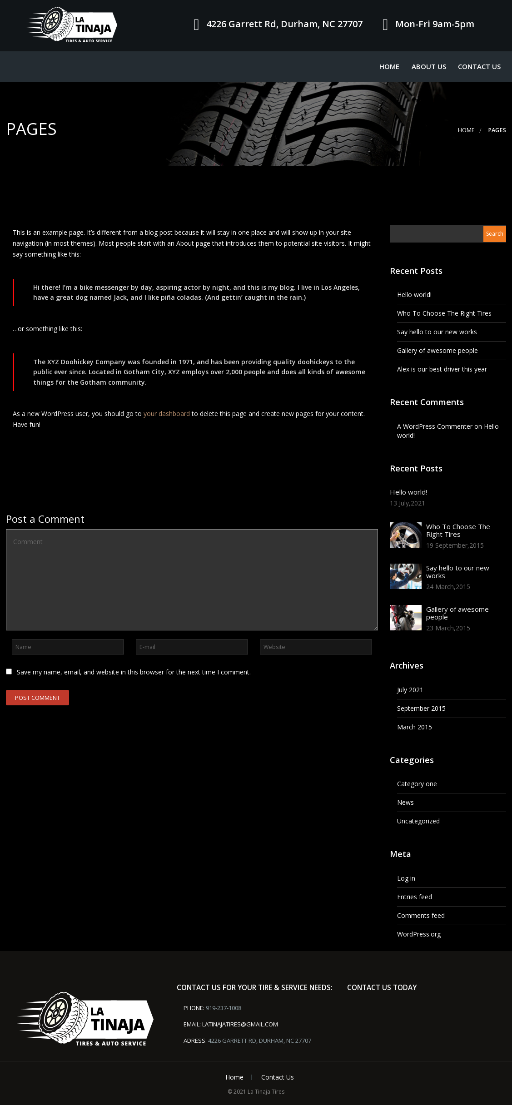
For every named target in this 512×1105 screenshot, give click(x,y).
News (405, 802)
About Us (429, 66)
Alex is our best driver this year (442, 369)
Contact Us (479, 66)
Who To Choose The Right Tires (444, 313)
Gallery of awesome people (437, 350)
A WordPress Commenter (434, 426)
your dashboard (167, 413)
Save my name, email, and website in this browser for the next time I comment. (134, 672)
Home (389, 66)
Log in (406, 878)
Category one (417, 783)
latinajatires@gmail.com (240, 1024)
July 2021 (410, 689)
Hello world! (414, 294)
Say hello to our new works (437, 331)
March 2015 (414, 727)
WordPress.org (419, 934)
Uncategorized (418, 821)
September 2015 (421, 708)
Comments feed (421, 915)
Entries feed (414, 896)
